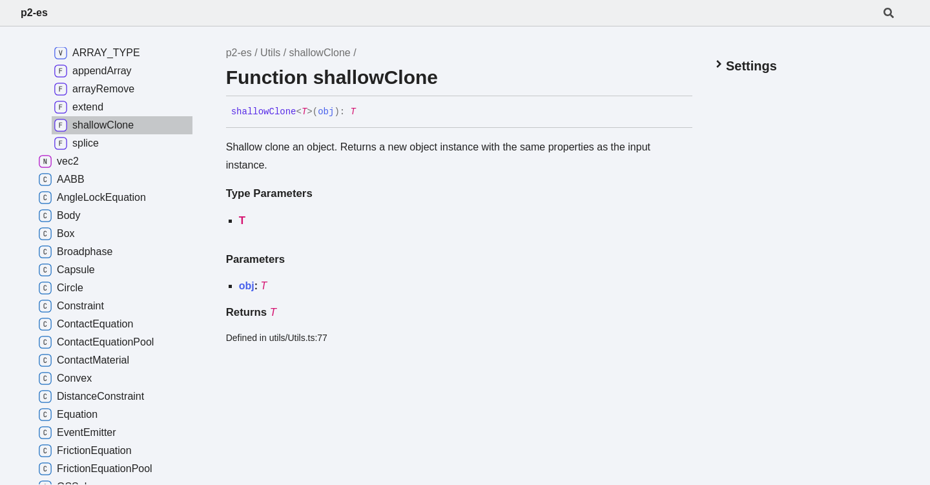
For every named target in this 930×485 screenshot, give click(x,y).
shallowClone (320, 52)
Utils (270, 52)
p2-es (34, 12)
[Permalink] (365, 112)
